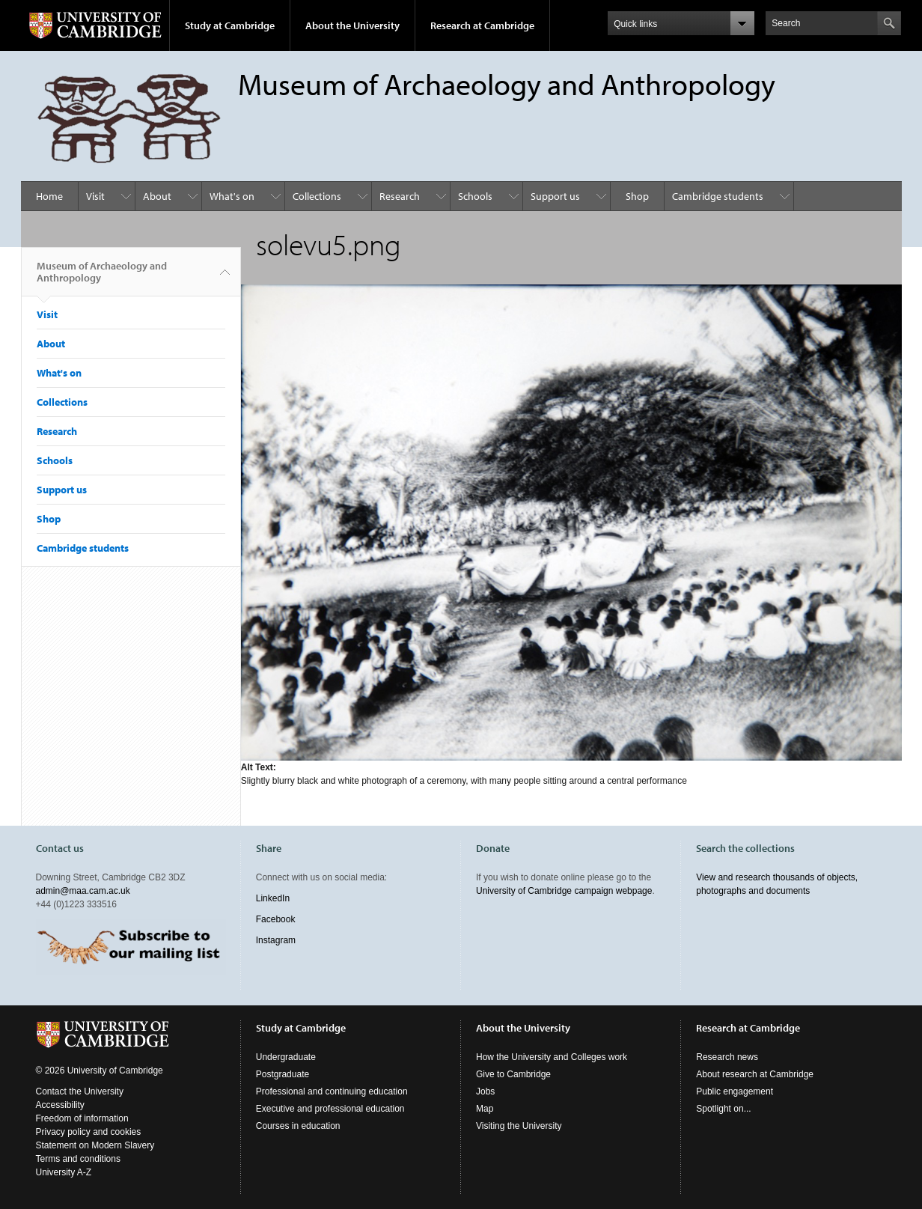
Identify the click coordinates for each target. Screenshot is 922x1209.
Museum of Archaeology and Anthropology (102, 277)
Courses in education (298, 1126)
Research (399, 196)
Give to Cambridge (513, 1074)
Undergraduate (286, 1057)
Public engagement (734, 1091)
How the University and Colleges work (551, 1057)
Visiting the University (519, 1126)
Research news (727, 1057)
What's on (232, 196)
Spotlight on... (723, 1108)
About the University (352, 25)
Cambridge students (717, 196)
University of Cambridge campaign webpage (564, 891)
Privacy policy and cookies (88, 1132)
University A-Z (64, 1172)
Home (49, 196)
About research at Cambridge (754, 1074)
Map (484, 1108)
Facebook (276, 919)
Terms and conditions (78, 1159)
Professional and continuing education (332, 1091)
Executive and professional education (330, 1108)
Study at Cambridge (230, 25)
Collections (317, 196)
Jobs (485, 1091)
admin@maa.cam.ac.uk (83, 891)
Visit (95, 196)
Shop (637, 196)
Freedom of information (82, 1118)
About (157, 196)
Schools (475, 196)
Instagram (276, 940)
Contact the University (79, 1091)
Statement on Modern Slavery (95, 1145)
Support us (555, 196)
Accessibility (60, 1105)
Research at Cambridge (482, 25)
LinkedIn (273, 898)
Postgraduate (282, 1074)
